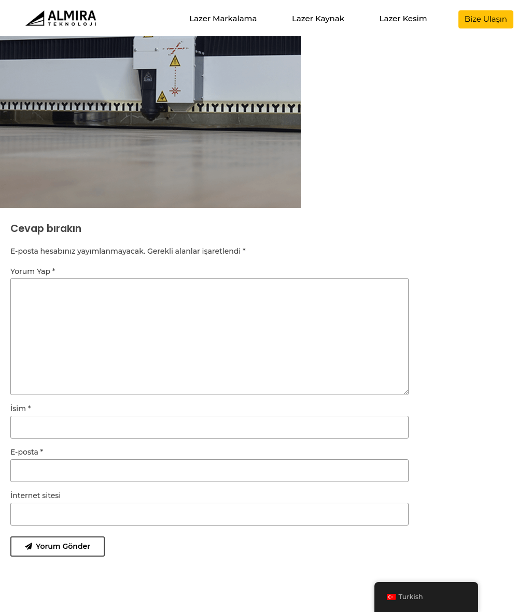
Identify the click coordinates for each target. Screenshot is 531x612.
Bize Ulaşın (486, 19)
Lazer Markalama (223, 18)
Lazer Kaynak (318, 18)
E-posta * (26, 452)
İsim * (20, 408)
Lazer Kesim (403, 18)
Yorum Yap (32, 271)
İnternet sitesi (35, 495)
